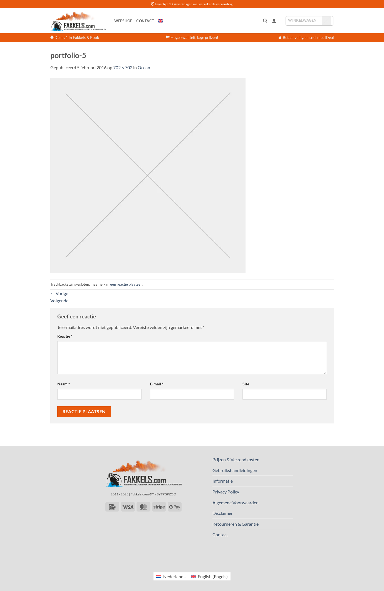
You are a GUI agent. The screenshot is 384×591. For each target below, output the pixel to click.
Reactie (65, 336)
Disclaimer (222, 513)
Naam (63, 383)
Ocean (144, 67)
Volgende (62, 300)
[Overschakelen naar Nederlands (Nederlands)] (170, 576)
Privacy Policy (225, 491)
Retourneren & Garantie (235, 524)
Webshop (123, 21)
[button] (274, 21)
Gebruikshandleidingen (234, 470)
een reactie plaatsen (126, 284)
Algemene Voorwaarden (235, 502)
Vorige (59, 293)
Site (245, 383)
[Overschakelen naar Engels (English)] (209, 576)
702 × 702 (122, 67)
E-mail (156, 383)
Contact (145, 21)
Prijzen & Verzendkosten (235, 459)
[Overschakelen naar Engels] (160, 20)
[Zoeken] (265, 21)
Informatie (222, 480)
